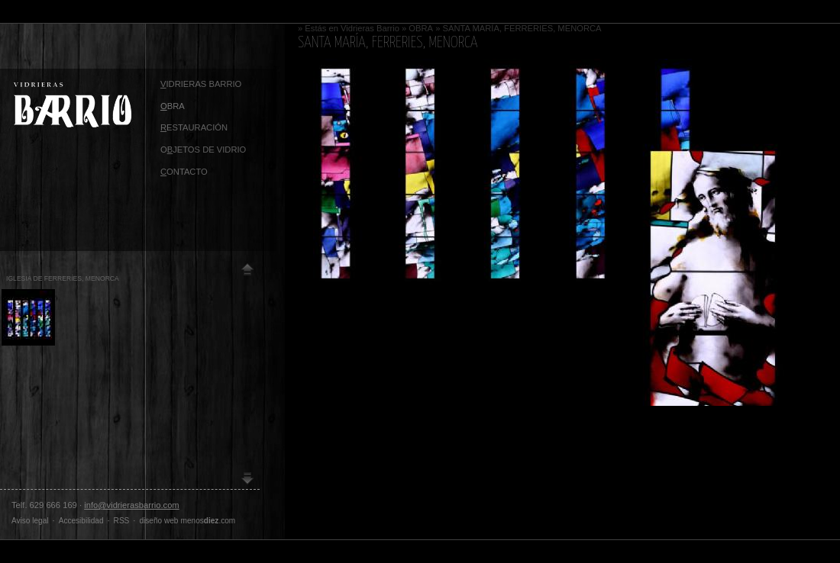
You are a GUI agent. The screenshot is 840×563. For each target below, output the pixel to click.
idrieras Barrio (200, 83)
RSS (122, 520)
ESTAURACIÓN (194, 127)
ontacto (184, 171)
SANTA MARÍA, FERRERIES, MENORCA (522, 28)
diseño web (158, 520)
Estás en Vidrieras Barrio (352, 28)
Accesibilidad (81, 520)
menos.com (208, 520)
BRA (172, 106)
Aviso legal (30, 520)
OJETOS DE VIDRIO (203, 149)
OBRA (421, 28)
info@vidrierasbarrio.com (131, 505)
